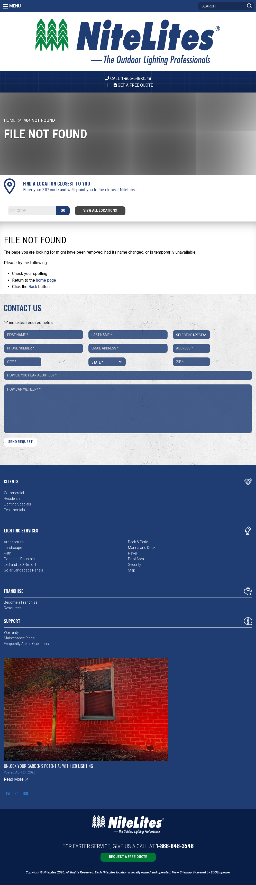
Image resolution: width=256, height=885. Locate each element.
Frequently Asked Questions (26, 644)
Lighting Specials (17, 504)
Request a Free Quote (128, 857)
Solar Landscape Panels (23, 570)
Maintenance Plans (19, 638)
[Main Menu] (5, 6)
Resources (13, 608)
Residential (12, 498)
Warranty (11, 632)
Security (134, 565)
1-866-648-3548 (175, 846)
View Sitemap (182, 872)
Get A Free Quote (133, 85)
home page (46, 280)
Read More (16, 779)
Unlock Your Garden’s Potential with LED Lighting (48, 766)
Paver (132, 553)
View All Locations (100, 210)
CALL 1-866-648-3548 (128, 78)
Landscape (13, 548)
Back (33, 286)
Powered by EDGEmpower (211, 872)
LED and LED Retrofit (20, 565)
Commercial (14, 493)
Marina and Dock (142, 548)
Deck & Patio (138, 542)
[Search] (226, 6)
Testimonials (14, 510)
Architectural (14, 542)
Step (131, 570)
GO (63, 210)
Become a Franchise (20, 602)
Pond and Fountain (19, 559)
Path (7, 553)
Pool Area (136, 559)
